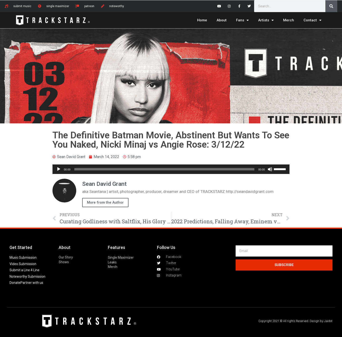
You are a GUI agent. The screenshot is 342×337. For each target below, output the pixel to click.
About (222, 20)
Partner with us (31, 283)
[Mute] (270, 169)
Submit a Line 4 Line (24, 270)
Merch (288, 20)
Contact (312, 20)
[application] (171, 169)
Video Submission (23, 264)
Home (202, 20)
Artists (266, 20)
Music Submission (23, 257)
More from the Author (105, 202)
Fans (242, 20)
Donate (15, 283)
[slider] (164, 169)
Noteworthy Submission (27, 276)
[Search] (331, 6)
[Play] (58, 169)
